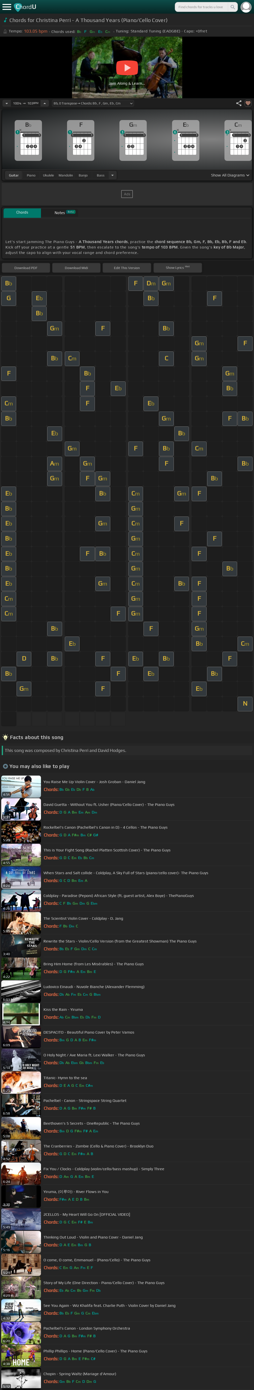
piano (31, 175)
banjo (83, 175)
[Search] (232, 7)
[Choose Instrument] (112, 175)
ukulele (48, 175)
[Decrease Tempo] (6, 103)
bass (101, 175)
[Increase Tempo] (44, 103)
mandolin (66, 175)
